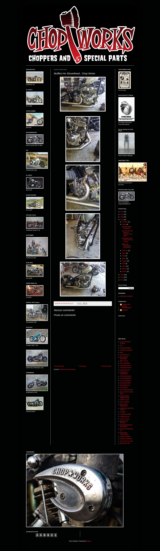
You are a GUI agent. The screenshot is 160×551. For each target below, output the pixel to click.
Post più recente (59, 366)
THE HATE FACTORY (126, 441)
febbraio (124, 269)
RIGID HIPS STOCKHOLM (124, 433)
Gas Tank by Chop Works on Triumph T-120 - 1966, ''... (127, 233)
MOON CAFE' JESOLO (124, 421)
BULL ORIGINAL (125, 363)
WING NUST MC (125, 443)
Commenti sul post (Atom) (67, 369)
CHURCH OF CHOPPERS (124, 373)
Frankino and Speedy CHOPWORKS (126, 306)
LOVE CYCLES (124, 419)
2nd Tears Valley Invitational (126, 227)
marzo (124, 266)
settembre (125, 250)
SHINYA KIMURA (125, 436)
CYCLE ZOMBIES (125, 380)
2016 (122, 214)
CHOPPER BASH (125, 365)
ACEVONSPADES (125, 348)
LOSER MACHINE (125, 414)
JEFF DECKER (124, 402)
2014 (122, 219)
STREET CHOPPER (126, 439)
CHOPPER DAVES (125, 368)
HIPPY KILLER (124, 400)
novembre (125, 222)
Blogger (88, 541)
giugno (124, 258)
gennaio (124, 271)
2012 (122, 277)
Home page (82, 366)
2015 (122, 217)
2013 (122, 275)
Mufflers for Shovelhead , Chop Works (126, 245)
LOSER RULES (124, 416)
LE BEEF (122, 412)
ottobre (124, 224)
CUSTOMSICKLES (125, 378)
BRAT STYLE (124, 361)
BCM (121, 352)
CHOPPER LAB (124, 370)
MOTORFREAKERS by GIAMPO (126, 425)
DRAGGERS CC (125, 385)
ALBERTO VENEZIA (126, 350)
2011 (122, 280)
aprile (124, 263)
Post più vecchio (106, 366)
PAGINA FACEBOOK (126, 296)
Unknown (125, 310)
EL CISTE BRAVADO (126, 390)
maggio (124, 261)
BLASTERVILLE (125, 355)
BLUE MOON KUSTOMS (124, 357)
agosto (124, 253)
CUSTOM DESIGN (125, 376)
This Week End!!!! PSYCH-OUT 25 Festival (127, 240)
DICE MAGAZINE (125, 383)
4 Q (121, 345)
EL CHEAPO (124, 387)
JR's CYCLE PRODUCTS (123, 405)
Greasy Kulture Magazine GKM (124, 396)
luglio (123, 256)
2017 (122, 212)
